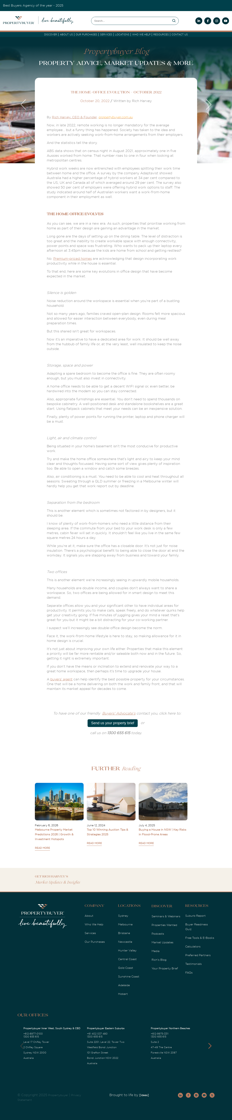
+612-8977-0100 (33, 1033)
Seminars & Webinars (166, 916)
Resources (161, 34)
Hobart (123, 993)
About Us (66, 34)
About (89, 915)
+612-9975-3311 (159, 1033)
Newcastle (125, 941)
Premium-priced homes (72, 259)
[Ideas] (144, 1095)
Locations (122, 34)
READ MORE (42, 848)
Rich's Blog (159, 959)
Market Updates (162, 942)
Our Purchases (86, 34)
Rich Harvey (61, 117)
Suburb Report (195, 915)
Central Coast (127, 959)
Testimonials (193, 963)
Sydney (123, 915)
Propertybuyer (58, 1095)
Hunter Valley (127, 950)
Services (90, 933)
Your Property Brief (165, 968)
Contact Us (180, 34)
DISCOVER (50, 34)
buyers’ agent (61, 679)
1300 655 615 (31, 1036)
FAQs (189, 972)
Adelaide (124, 985)
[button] (210, 1046)
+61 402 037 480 (97, 1033)
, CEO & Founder (83, 117)
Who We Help (94, 924)
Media (155, 951)
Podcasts (158, 933)
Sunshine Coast (128, 976)
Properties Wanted (164, 925)
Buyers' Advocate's (119, 713)
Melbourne (125, 924)
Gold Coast (125, 967)
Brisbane (124, 933)
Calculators (192, 946)
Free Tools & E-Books (199, 937)
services (106, 34)
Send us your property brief (112, 723)
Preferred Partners (198, 955)
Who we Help (141, 34)
